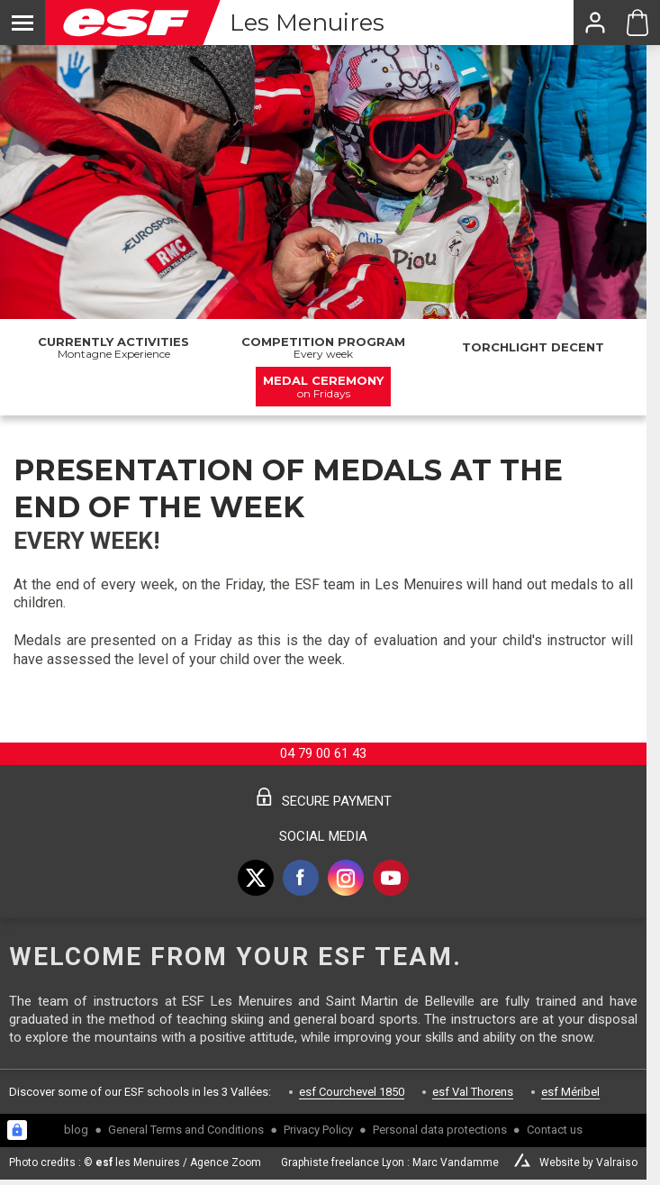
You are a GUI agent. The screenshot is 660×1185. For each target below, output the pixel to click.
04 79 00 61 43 (323, 753)
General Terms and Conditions (186, 1129)
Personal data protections (440, 1129)
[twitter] (256, 878)
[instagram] (346, 878)
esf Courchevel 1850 (351, 1091)
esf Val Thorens (472, 1091)
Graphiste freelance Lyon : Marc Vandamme (390, 1162)
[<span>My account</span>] (594, 22)
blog (76, 1129)
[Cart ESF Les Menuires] (637, 22)
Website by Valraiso (588, 1162)
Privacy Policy (318, 1129)
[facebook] (301, 878)
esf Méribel (570, 1091)
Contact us (555, 1129)
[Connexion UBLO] (17, 1130)
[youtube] (391, 878)
